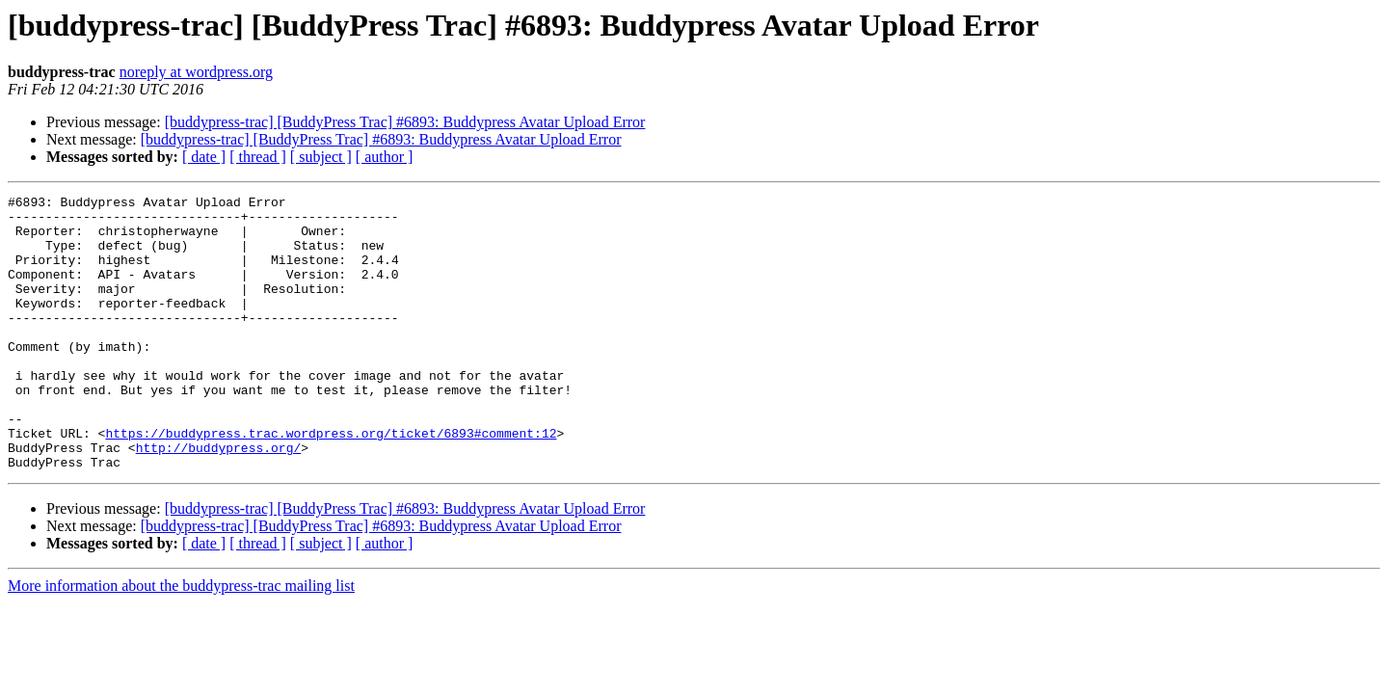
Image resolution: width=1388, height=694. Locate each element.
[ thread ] (257, 156)
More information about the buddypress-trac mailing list (181, 640)
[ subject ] (321, 156)
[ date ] (204, 156)
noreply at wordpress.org (196, 72)
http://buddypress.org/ (219, 499)
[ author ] (385, 156)
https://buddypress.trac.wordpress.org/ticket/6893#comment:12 (330, 482)
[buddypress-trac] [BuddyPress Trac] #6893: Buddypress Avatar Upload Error (405, 122)
